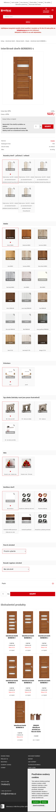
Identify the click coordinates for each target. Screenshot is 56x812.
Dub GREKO (10, 259)
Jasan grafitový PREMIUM (42, 322)
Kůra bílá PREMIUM (10, 322)
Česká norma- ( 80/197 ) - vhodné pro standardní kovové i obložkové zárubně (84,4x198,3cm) (42, 172)
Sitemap (3, 768)
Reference (7, 3)
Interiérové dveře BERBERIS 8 (20, 726)
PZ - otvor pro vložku (26, 411)
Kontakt (40, 3)
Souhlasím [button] (36, 802)
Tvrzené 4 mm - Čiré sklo (26, 467)
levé (10, 377)
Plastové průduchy (42, 501)
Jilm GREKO (26, 280)
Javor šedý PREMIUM (26, 301)
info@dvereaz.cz (22, 30)
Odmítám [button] (44, 802)
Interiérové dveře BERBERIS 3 (44, 637)
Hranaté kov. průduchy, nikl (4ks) (42, 522)
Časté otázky (33, 3)
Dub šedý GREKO (10, 280)
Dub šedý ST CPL (26, 343)
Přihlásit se (4, 759)
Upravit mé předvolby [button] (38, 805)
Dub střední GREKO (42, 259)
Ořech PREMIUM (10, 301)
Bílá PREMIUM (26, 322)
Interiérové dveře (10, 41)
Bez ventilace (10, 501)
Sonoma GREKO (26, 259)
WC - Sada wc (42, 411)
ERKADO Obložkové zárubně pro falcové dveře (36, 728)
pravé (26, 377)
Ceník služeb (14, 3)
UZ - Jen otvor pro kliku (10, 432)
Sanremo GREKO (42, 238)
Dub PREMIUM (42, 301)
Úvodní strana (5, 756)
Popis (4, 583)
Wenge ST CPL (42, 343)
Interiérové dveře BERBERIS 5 (12, 682)
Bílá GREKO (42, 280)
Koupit (48, 126)
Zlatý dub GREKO (26, 238)
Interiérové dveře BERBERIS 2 (28, 637)
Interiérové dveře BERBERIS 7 (44, 682)
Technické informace (35, 5)
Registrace (4, 762)
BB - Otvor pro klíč (10, 411)
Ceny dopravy (24, 3)
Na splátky (47, 3)
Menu (28, 22)
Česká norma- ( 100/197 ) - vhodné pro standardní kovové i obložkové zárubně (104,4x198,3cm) (26, 200)
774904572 (5, 784)
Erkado (27, 41)
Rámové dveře (20, 41)
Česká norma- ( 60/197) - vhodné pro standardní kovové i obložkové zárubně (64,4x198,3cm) (10, 172)
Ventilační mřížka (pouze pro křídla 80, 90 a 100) (10, 523)
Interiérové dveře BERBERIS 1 (12, 637)
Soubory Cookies (6, 765)
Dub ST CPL (10, 343)
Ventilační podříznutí (26, 522)
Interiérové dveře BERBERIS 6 (28, 682)
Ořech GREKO (10, 238)
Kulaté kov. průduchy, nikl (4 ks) (26, 501)
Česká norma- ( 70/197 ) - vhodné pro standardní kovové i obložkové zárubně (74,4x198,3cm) (26, 172)
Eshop (2, 41)
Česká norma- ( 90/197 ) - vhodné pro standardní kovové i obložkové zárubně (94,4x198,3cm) (10, 198)
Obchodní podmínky (21, 5)
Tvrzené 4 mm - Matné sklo (10, 467)
